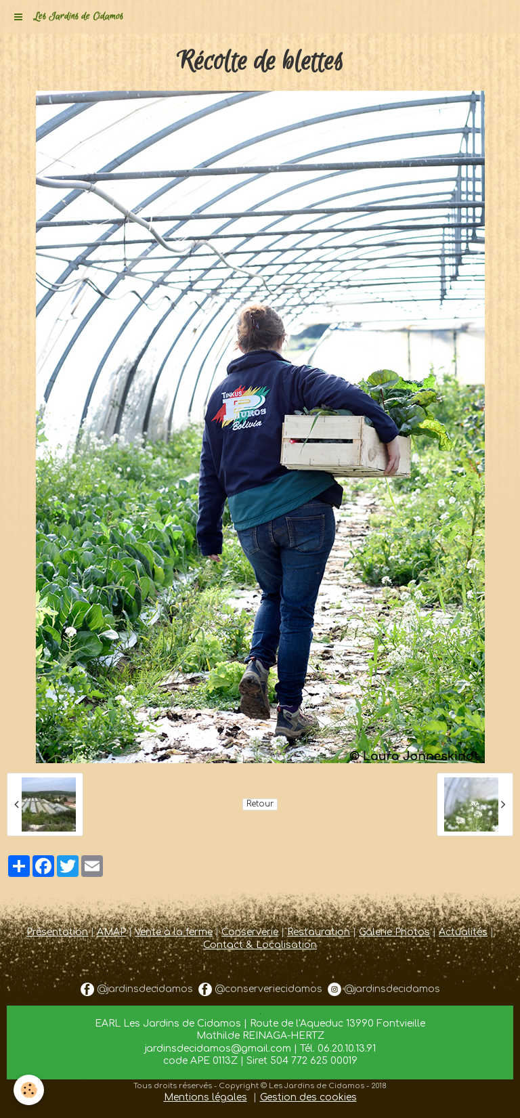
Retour (260, 804)
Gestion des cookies (308, 1097)
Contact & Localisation (260, 945)
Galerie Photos (394, 932)
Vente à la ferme (174, 932)
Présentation (57, 932)
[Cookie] (29, 1090)
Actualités (463, 932)
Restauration (318, 932)
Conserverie (249, 932)
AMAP (111, 932)
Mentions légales (205, 1097)
